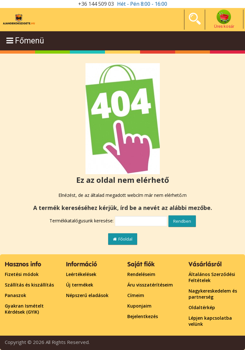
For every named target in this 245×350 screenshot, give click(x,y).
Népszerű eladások (87, 295)
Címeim (135, 295)
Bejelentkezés (142, 316)
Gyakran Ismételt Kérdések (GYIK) (24, 309)
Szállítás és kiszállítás (29, 285)
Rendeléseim (141, 274)
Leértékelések (81, 274)
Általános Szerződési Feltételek (212, 277)
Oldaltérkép (202, 307)
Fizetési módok (22, 274)
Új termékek (79, 285)
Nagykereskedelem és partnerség (213, 294)
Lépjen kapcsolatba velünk (210, 321)
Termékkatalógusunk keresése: (81, 221)
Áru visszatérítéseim (150, 285)
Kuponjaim (139, 306)
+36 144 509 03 (96, 3)
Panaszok (15, 295)
